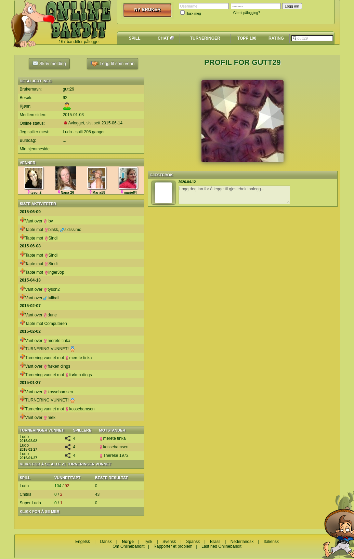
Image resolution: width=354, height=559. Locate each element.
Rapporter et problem (173, 546)
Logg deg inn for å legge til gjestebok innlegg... (234, 195)
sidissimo (70, 229)
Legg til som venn (113, 64)
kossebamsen (58, 392)
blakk (51, 229)
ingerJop (54, 272)
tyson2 (51, 289)
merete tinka (56, 340)
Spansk (193, 541)
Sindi (51, 238)
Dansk (106, 541)
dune (50, 315)
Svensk (169, 541)
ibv (48, 221)
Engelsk (82, 541)
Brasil (215, 541)
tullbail (51, 298)
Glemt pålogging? (246, 13)
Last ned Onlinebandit (221, 546)
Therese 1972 (114, 455)
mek (49, 417)
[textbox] (312, 38)
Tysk (148, 541)
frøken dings (56, 366)
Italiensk (271, 541)
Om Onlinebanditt (128, 546)
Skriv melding (49, 63)
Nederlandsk (242, 541)
